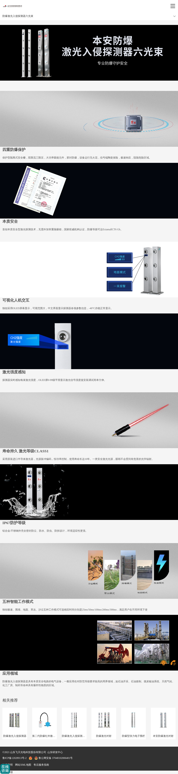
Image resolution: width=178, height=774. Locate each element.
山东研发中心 (55, 752)
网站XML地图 (23, 764)
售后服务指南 (41, 764)
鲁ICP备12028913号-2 (14, 758)
